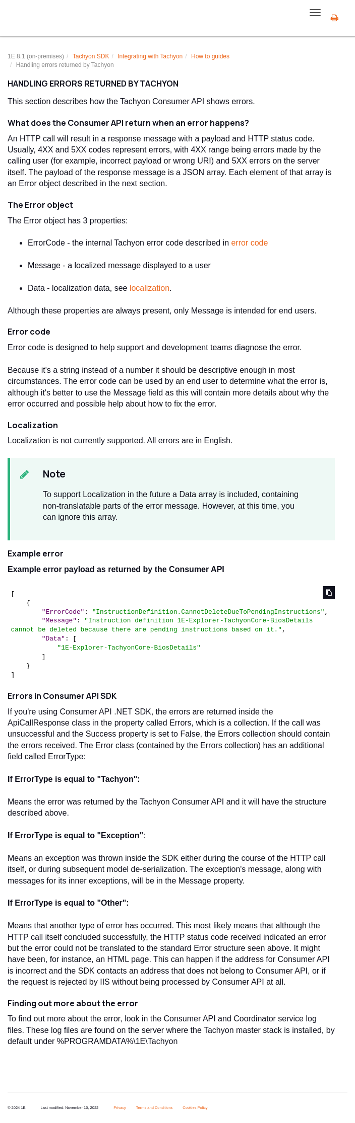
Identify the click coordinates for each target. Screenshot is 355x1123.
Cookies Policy (195, 1107)
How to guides (210, 56)
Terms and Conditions (154, 1107)
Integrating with (150, 56)
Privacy (119, 1107)
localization (149, 288)
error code (249, 242)
